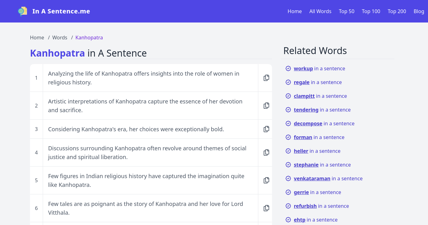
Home (295, 11)
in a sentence (315, 68)
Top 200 (397, 11)
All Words (320, 11)
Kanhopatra (89, 37)
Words (59, 37)
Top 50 (346, 11)
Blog (419, 11)
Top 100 (371, 11)
